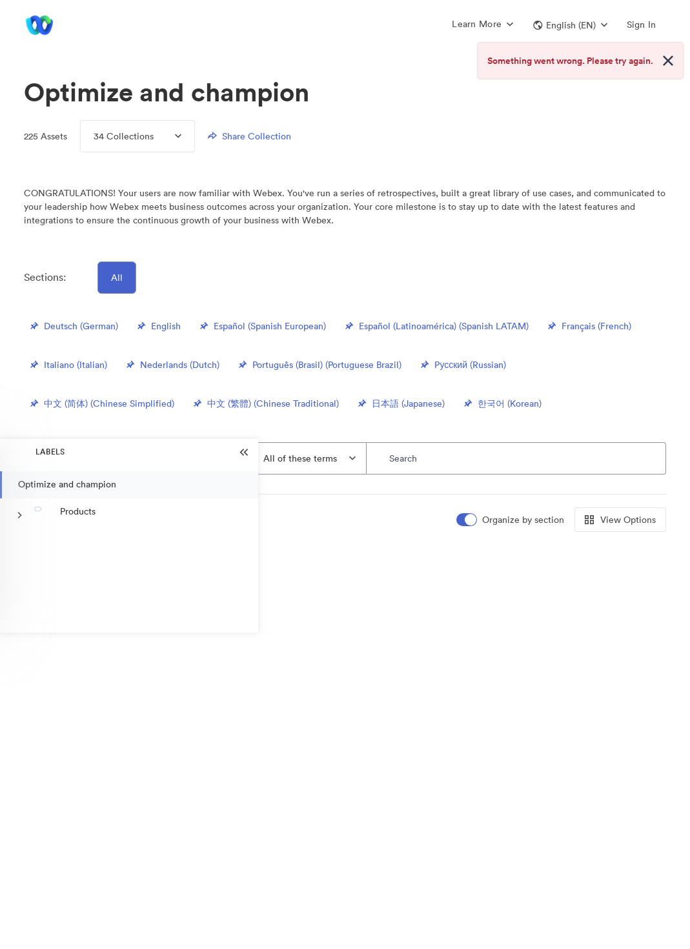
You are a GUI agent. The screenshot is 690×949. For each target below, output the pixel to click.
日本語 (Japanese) (400, 403)
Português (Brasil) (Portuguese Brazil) (319, 364)
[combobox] (310, 458)
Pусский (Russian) (462, 364)
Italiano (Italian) (68, 364)
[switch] (511, 520)
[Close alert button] (668, 60)
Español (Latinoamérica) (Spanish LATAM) (436, 326)
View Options (620, 520)
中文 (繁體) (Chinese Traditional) (265, 403)
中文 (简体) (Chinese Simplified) (101, 403)
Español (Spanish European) (262, 326)
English (158, 326)
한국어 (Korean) (502, 403)
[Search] (516, 458)
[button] (570, 25)
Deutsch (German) (73, 326)
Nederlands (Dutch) (172, 364)
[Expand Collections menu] (167, 136)
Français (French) (588, 326)
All (117, 277)
